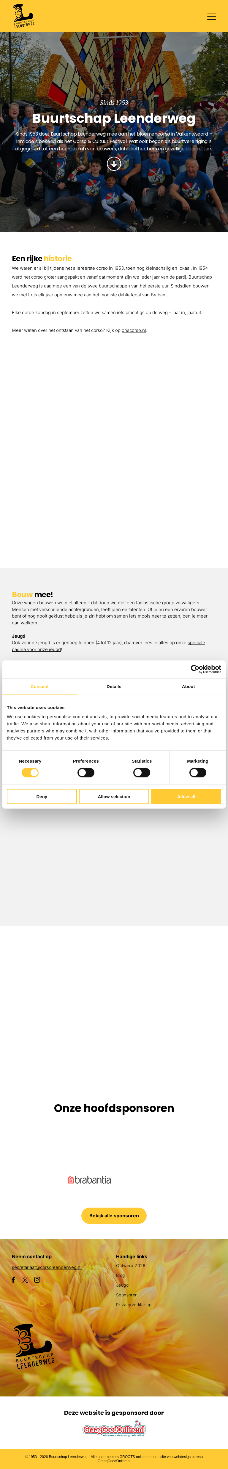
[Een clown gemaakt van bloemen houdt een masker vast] (114, 1039)
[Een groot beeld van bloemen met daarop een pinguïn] (38, 1039)
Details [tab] (114, 686)
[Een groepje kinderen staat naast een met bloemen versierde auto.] (63, 380)
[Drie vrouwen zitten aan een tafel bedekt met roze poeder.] (165, 864)
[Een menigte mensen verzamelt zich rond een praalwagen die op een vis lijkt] (114, 964)
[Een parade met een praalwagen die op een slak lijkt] (190, 964)
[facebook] (13, 1280)
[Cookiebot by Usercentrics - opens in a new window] (195, 669)
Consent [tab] (40, 686)
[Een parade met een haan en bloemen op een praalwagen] (63, 482)
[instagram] (37, 1280)
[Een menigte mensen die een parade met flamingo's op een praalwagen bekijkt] (165, 506)
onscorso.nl (134, 330)
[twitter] (25, 1280)
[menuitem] (166, 1268)
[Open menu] (211, 16)
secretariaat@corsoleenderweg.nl (47, 1267)
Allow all (186, 796)
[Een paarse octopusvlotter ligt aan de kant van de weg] (38, 964)
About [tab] (188, 686)
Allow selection (114, 796)
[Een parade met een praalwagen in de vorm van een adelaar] (165, 405)
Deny (41, 796)
